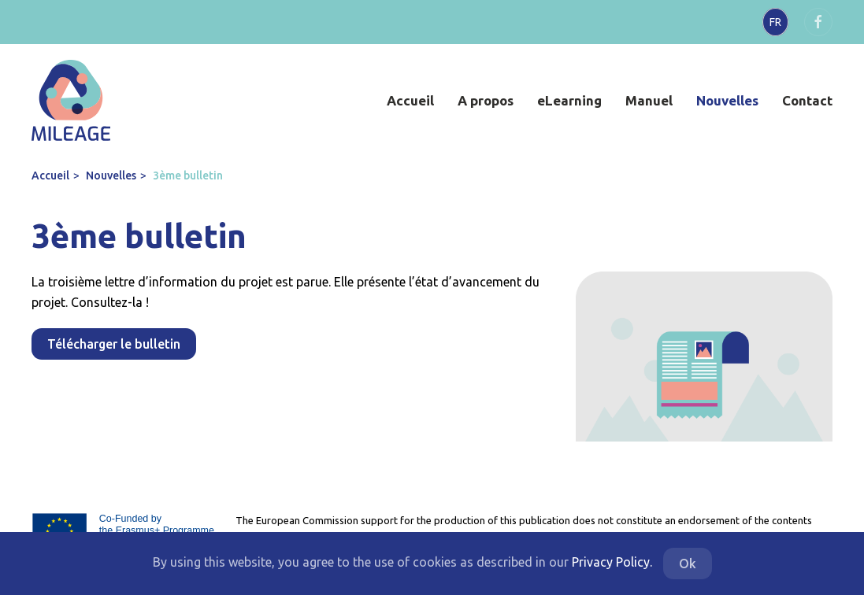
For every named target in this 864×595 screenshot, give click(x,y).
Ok (687, 563)
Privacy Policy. (612, 562)
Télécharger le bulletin (113, 344)
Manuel (649, 100)
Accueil (410, 100)
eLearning (569, 100)
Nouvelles (727, 100)
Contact (807, 100)
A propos (486, 100)
